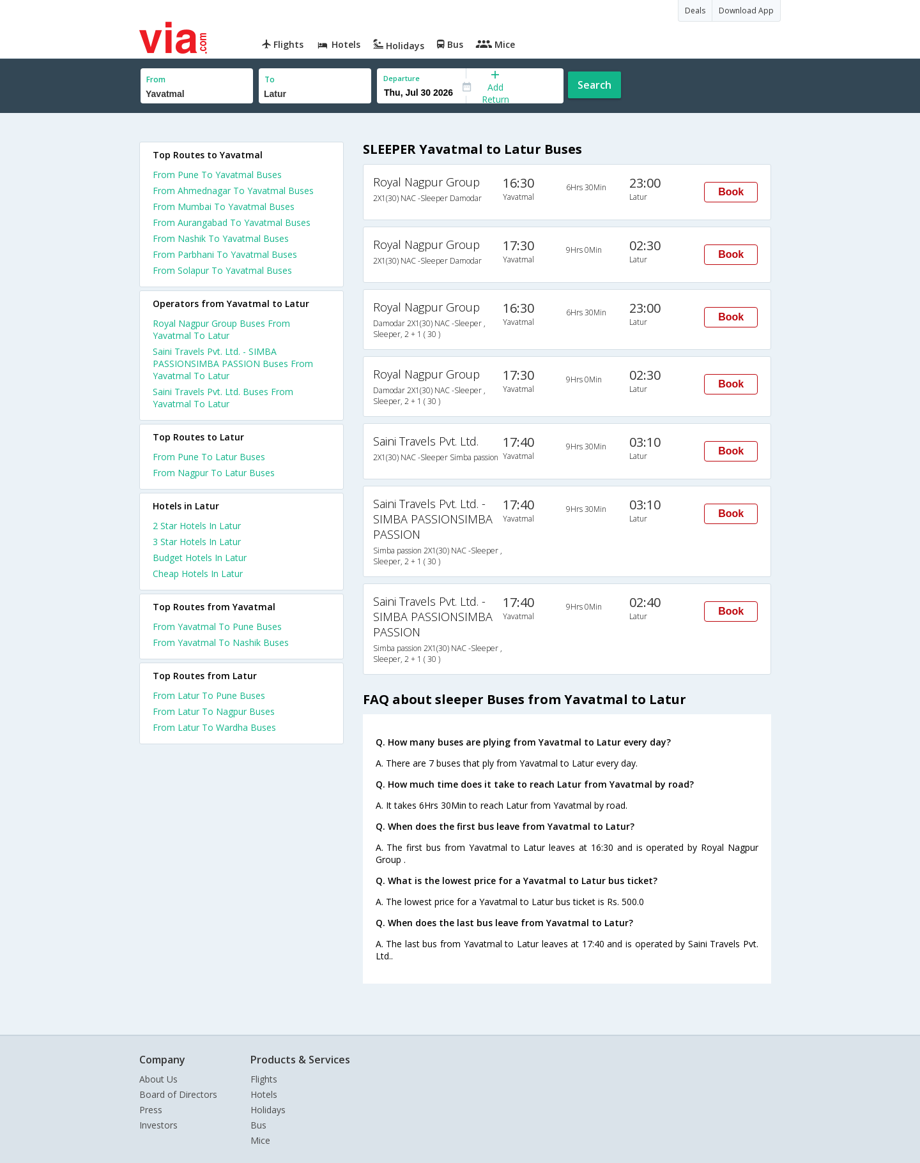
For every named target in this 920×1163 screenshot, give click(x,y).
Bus (258, 1125)
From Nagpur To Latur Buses (214, 473)
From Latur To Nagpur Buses (214, 711)
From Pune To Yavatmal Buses (217, 175)
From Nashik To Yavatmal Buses (221, 238)
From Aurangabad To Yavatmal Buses (231, 222)
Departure (401, 78)
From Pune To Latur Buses (209, 457)
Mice (260, 1140)
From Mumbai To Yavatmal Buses (224, 206)
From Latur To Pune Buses (209, 695)
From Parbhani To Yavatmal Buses (225, 254)
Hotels (263, 1094)
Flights (263, 1079)
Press (150, 1110)
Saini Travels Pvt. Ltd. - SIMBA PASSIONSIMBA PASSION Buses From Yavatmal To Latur (233, 363)
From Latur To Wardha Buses (214, 727)
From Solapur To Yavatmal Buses (222, 270)
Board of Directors (178, 1094)
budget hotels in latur (200, 557)
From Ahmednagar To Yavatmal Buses (233, 190)
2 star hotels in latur (197, 526)
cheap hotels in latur (198, 573)
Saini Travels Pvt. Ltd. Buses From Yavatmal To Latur (223, 398)
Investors (158, 1125)
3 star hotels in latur (197, 542)
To (269, 79)
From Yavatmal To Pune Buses (217, 626)
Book (731, 191)
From (155, 79)
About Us (158, 1079)
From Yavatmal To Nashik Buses (221, 642)
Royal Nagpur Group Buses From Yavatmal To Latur (221, 329)
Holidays (268, 1110)
